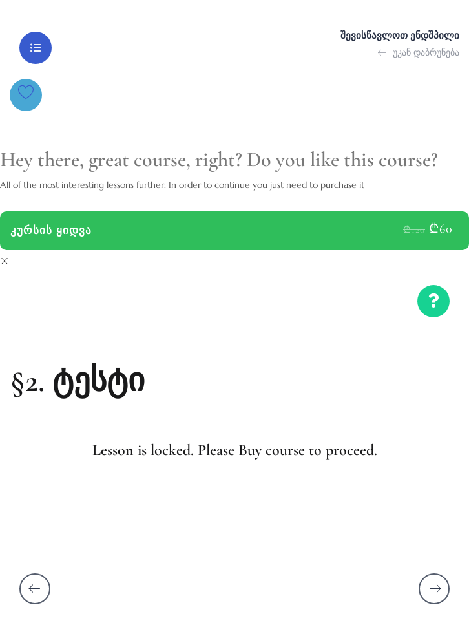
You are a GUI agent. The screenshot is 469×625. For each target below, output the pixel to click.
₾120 (414, 229)
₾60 (441, 229)
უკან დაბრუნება (418, 52)
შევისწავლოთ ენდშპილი (399, 35)
